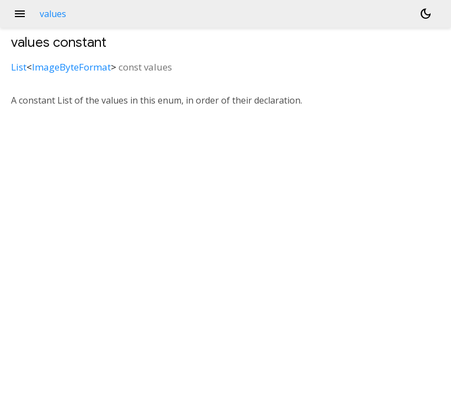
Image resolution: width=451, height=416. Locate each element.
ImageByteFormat (71, 67)
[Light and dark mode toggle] (425, 14)
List (18, 67)
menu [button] (19, 13)
